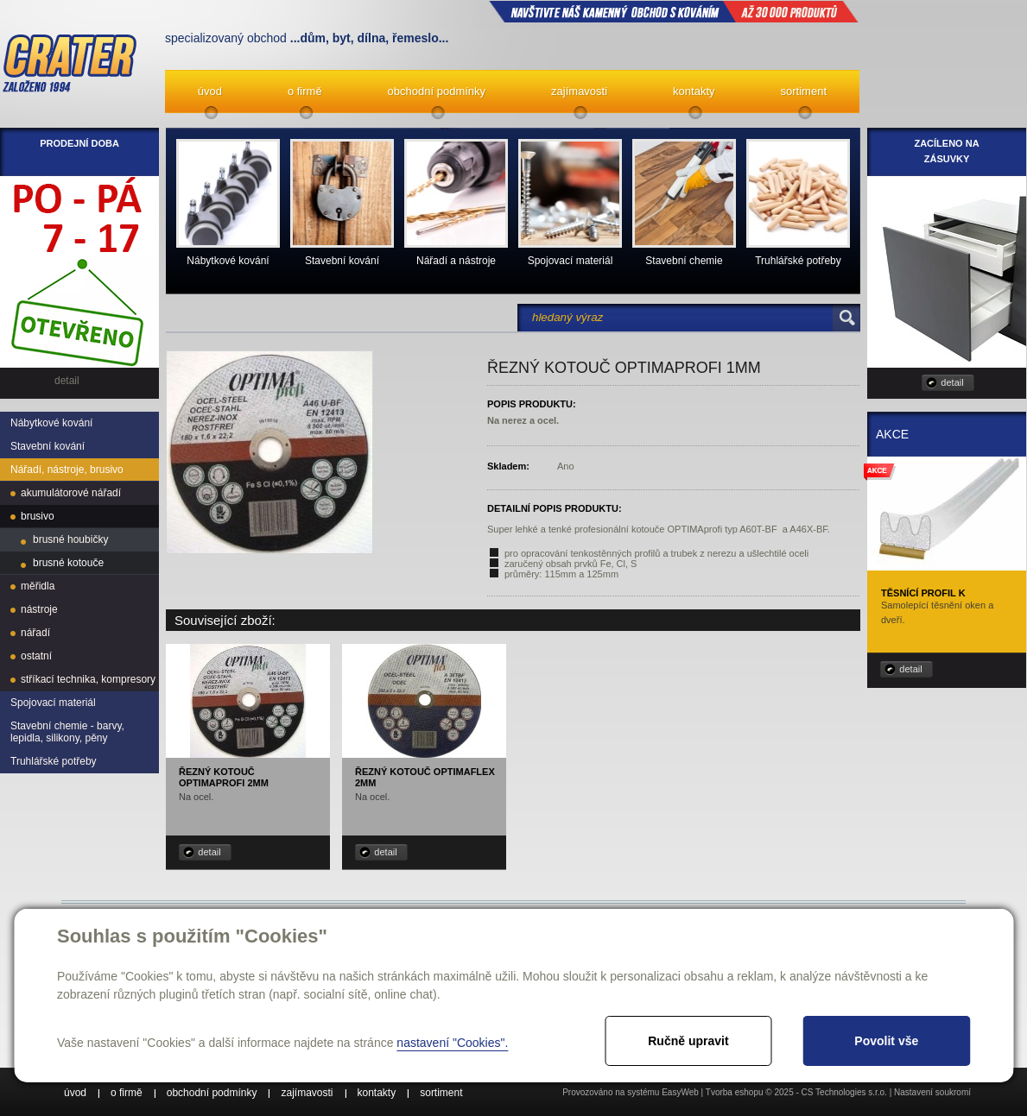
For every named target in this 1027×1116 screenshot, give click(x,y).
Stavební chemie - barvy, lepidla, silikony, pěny (67, 732)
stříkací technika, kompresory (88, 679)
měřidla (37, 586)
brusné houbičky (70, 539)
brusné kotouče (68, 563)
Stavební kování (47, 446)
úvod (210, 91)
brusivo (37, 516)
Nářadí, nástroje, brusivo (67, 469)
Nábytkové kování (51, 423)
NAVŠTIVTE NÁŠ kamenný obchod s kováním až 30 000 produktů (673, 11)
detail (209, 852)
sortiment (804, 91)
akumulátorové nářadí (71, 493)
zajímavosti (579, 91)
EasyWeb (680, 1092)
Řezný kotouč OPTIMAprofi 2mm (224, 777)
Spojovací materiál (53, 703)
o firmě (305, 91)
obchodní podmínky (436, 91)
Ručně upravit (688, 1041)
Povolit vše (886, 1041)
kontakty (693, 91)
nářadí (35, 633)
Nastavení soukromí (932, 1092)
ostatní (36, 656)
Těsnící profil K (923, 593)
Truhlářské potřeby (53, 761)
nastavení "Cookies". (452, 1043)
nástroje (39, 609)
